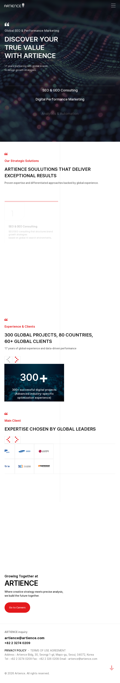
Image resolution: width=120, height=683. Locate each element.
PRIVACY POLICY (16, 650)
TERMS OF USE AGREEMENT (48, 650)
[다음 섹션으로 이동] (111, 668)
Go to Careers (17, 607)
